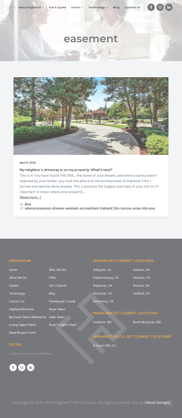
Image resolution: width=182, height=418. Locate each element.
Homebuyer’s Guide (62, 301)
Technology (17, 293)
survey (136, 208)
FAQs (52, 278)
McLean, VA (141, 285)
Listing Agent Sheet (22, 325)
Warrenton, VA (103, 301)
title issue (148, 208)
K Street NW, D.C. (105, 345)
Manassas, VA (102, 285)
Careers (14, 285)
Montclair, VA (102, 293)
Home (13, 270)
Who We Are (57, 270)
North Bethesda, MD (147, 322)
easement (71, 208)
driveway (58, 208)
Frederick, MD (102, 322)
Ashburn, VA (141, 270)
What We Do (18, 278)
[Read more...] (30, 197)
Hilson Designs (157, 403)
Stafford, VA (141, 293)
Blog (28, 204)
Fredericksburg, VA (105, 278)
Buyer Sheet (57, 309)
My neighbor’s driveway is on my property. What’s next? (66, 170)
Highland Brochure (21, 309)
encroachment (89, 208)
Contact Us (17, 301)
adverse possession (38, 208)
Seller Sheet (57, 317)
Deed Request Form (22, 333)
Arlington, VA (102, 270)
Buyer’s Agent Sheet (63, 325)
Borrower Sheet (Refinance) (27, 317)
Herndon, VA (141, 278)
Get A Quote (58, 285)
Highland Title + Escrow (115, 208)
